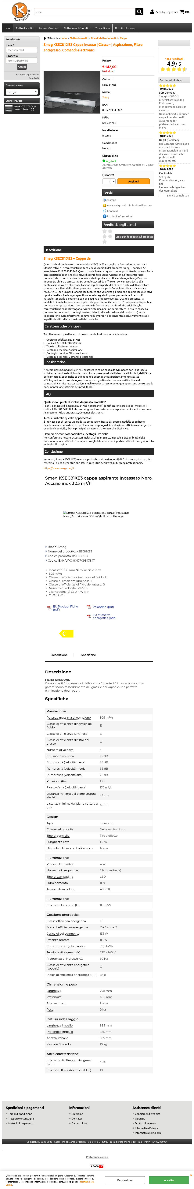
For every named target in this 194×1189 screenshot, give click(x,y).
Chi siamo (77, 1113)
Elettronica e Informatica (77, 27)
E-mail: (10, 45)
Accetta (169, 1180)
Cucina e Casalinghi (49, 27)
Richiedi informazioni (120, 216)
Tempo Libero (102, 27)
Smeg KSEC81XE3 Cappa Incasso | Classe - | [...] (20, 108)
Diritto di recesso (145, 1123)
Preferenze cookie (97, 1157)
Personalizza (124, 1180)
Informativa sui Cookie (148, 1132)
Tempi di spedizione (20, 1113)
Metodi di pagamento (21, 1123)
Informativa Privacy (146, 1128)
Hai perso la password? (27, 74)
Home (8, 27)
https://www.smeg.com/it (59, 468)
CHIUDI (191, 1175)
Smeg (105, 97)
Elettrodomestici (25, 27)
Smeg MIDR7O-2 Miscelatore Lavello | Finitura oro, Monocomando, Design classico (172, 103)
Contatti (77, 1118)
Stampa (111, 199)
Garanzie (140, 1118)
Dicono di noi (79, 1123)
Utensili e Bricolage (125, 27)
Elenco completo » (178, 195)
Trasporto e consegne (21, 1118)
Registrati (34, 77)
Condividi (112, 210)
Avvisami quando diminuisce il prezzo (129, 205)
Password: (12, 55)
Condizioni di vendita (147, 1113)
